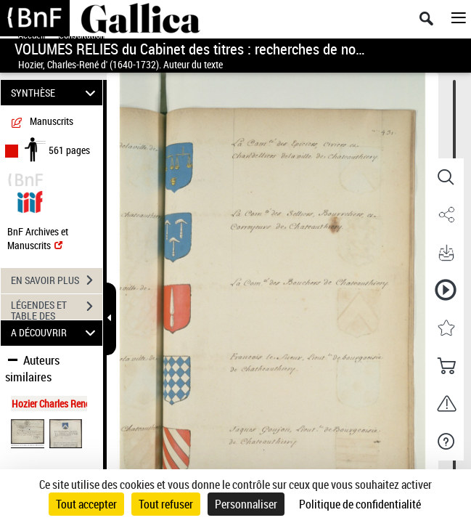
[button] (445, 177)
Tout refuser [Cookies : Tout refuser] (166, 504)
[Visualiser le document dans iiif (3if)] (30, 200)
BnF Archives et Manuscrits (37, 238)
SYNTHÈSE (55, 92)
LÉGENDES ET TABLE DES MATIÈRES (56, 308)
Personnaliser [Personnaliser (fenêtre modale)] (246, 504)
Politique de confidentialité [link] (360, 504)
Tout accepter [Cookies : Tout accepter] (86, 504)
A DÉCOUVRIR (55, 333)
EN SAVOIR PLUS (56, 280)
